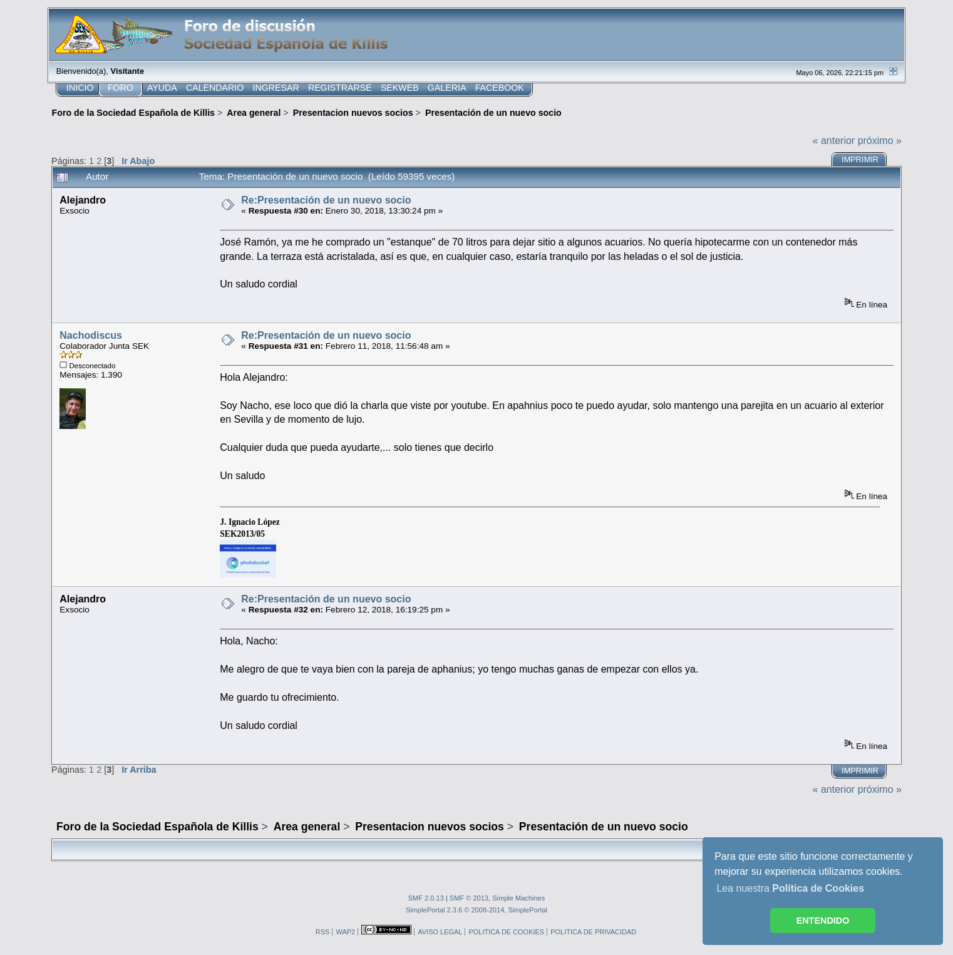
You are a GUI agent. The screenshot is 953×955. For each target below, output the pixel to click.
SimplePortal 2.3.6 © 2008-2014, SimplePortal (476, 910)
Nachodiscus (90, 335)
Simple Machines (518, 898)
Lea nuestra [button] (790, 888)
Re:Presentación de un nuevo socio (326, 200)
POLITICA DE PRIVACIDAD (593, 932)
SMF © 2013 (469, 898)
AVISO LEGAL (440, 932)
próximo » (880, 140)
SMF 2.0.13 (426, 898)
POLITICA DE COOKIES (506, 932)
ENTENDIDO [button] (823, 921)
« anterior (834, 140)
